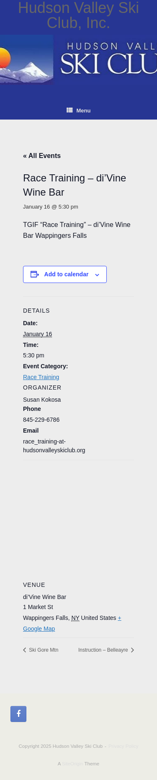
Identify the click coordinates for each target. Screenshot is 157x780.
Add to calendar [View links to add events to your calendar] (66, 274)
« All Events (42, 155)
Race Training (41, 377)
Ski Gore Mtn (43, 650)
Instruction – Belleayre (103, 650)
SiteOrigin (72, 763)
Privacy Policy (123, 746)
